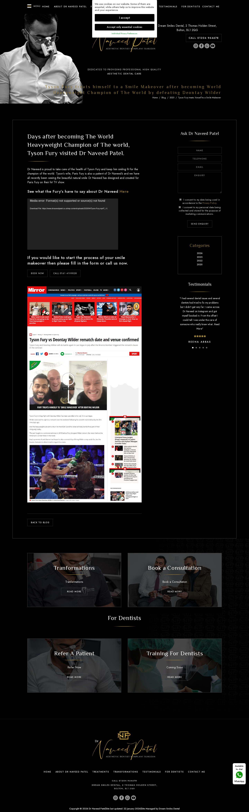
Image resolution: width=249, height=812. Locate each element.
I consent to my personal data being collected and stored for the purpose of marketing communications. (200, 211)
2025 (199, 257)
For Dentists (191, 6)
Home (46, 6)
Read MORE (74, 591)
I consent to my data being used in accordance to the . (199, 201)
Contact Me (196, 771)
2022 (200, 260)
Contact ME (211, 6)
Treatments (100, 771)
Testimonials (168, 6)
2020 (172, 97)
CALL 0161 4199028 (65, 273)
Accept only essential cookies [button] (124, 27)
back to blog (40, 522)
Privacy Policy (209, 203)
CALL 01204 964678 (204, 38)
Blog (164, 97)
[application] (72, 224)
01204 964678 (128, 780)
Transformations (125, 771)
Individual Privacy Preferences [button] (124, 33)
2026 (200, 253)
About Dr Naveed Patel (70, 6)
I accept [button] (124, 17)
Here (123, 191)
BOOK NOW (37, 273)
